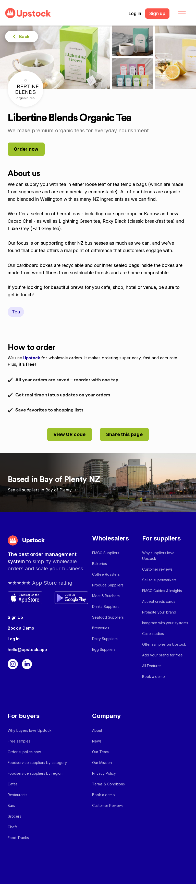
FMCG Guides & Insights (162, 590)
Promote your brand (159, 612)
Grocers (14, 816)
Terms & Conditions (108, 784)
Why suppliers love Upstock (158, 556)
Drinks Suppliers (105, 606)
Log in (135, 13)
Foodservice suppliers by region (35, 773)
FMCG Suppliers (105, 553)
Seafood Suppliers (108, 617)
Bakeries (99, 563)
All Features (152, 666)
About (97, 730)
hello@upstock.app (27, 649)
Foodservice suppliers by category (37, 762)
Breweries (100, 628)
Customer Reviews (108, 805)
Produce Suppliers (108, 585)
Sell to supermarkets (159, 580)
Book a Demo (21, 628)
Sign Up (15, 617)
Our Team (100, 752)
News (97, 741)
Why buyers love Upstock (30, 730)
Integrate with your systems (165, 623)
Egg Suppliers (104, 649)
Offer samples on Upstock (164, 644)
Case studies (153, 633)
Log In (14, 638)
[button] (178, 12)
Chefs (13, 827)
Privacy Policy (104, 773)
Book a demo (153, 676)
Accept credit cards (158, 601)
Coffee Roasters (106, 574)
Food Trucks (18, 837)
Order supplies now (24, 752)
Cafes (13, 784)
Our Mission (102, 762)
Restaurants (17, 795)
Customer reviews (157, 569)
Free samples (19, 741)
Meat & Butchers (106, 596)
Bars (11, 805)
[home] (28, 13)
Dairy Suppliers (105, 639)
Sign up (157, 13)
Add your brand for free (162, 655)
